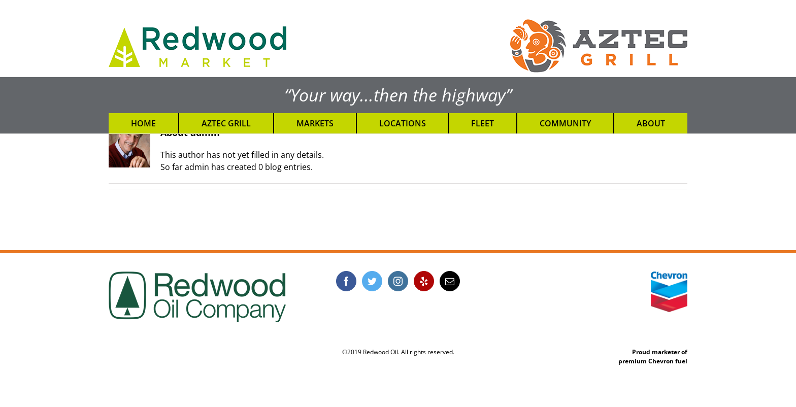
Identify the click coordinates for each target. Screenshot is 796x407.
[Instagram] (398, 281)
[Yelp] (424, 281)
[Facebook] (346, 281)
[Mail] (450, 281)
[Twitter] (372, 281)
